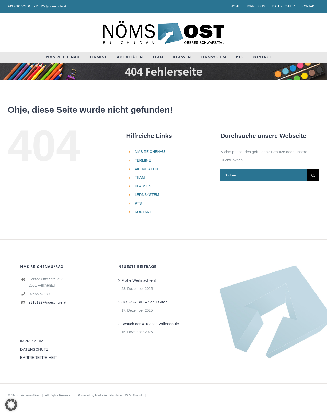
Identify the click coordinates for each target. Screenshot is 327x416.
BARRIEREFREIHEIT (38, 357)
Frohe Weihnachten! (138, 280)
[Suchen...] (263, 175)
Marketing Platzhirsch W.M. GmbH (119, 395)
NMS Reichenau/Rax (25, 395)
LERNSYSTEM (147, 195)
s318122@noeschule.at (50, 6)
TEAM (140, 177)
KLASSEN (143, 186)
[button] (11, 405)
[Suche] (313, 175)
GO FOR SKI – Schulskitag (144, 302)
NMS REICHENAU (150, 152)
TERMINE (143, 160)
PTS (138, 203)
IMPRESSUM (31, 341)
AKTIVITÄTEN (146, 169)
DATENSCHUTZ (34, 349)
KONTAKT (143, 212)
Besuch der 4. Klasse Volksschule (150, 324)
